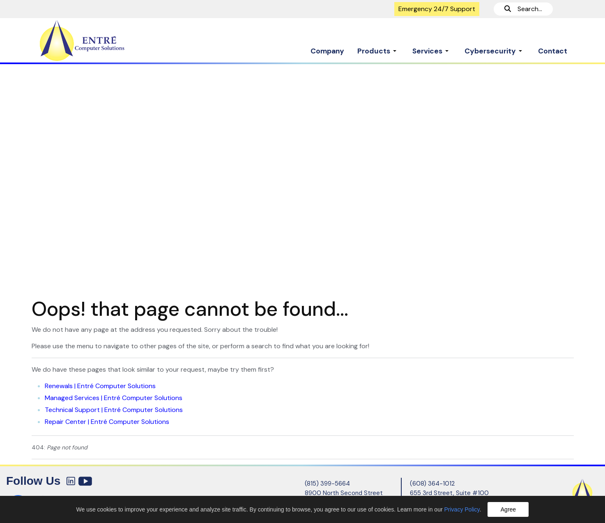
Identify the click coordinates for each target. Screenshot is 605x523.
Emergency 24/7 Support (436, 9)
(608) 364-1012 (432, 483)
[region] (302, 176)
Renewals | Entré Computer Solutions (100, 386)
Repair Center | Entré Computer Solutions (107, 421)
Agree (508, 509)
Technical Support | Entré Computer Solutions (114, 409)
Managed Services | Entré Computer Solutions (113, 397)
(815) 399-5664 (327, 483)
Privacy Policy (461, 509)
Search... (523, 9)
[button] (378, 47)
